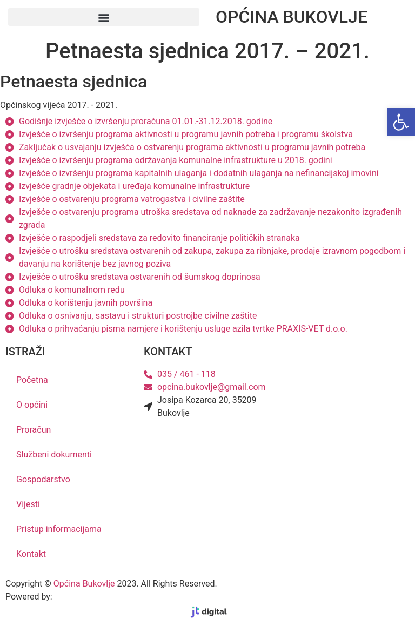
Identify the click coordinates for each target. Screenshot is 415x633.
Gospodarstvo (43, 479)
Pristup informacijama (59, 529)
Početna (32, 380)
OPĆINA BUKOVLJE (291, 16)
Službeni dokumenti (54, 454)
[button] (103, 17)
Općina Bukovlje (84, 583)
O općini (32, 405)
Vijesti (28, 504)
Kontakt (31, 554)
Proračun (33, 430)
